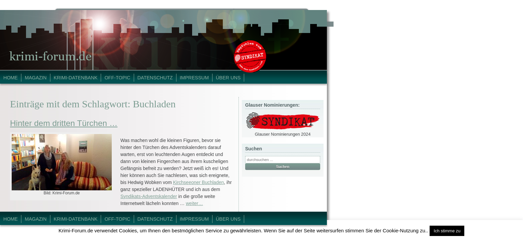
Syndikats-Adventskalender (148, 196)
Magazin (36, 77)
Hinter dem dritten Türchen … (63, 123)
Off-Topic (117, 77)
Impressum (194, 77)
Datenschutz (155, 77)
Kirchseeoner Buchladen (198, 182)
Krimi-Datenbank (76, 77)
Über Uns (228, 77)
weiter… (194, 203)
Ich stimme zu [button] (447, 230)
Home (10, 77)
